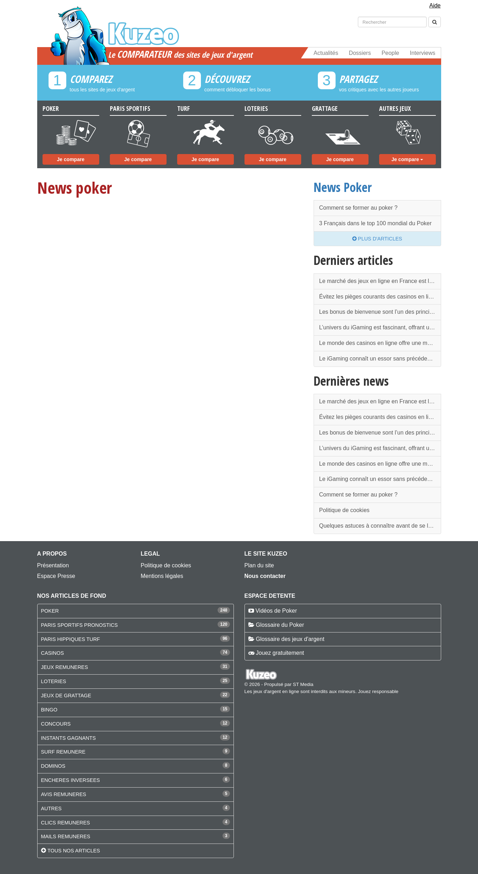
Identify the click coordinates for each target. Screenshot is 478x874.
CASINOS (52, 653)
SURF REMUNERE (63, 752)
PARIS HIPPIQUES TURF (70, 639)
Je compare (71, 159)
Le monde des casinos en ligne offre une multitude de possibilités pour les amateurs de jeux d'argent (380, 343)
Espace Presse (56, 576)
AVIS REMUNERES (63, 794)
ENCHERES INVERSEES (70, 780)
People (390, 53)
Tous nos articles (73, 850)
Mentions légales (162, 576)
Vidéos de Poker (276, 611)
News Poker (343, 186)
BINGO (49, 710)
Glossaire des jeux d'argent (290, 639)
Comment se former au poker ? (358, 208)
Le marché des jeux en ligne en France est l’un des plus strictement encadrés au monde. (380, 281)
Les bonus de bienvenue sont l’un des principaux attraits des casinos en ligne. (380, 312)
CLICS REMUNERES (65, 822)
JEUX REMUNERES (64, 667)
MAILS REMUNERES (65, 836)
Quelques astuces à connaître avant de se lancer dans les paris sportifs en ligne (380, 526)
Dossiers (360, 53)
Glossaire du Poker (280, 625)
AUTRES (51, 808)
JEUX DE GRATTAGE (66, 695)
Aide (434, 5)
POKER (50, 611)
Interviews (422, 53)
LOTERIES (53, 681)
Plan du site (259, 565)
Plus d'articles (377, 239)
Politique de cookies (344, 510)
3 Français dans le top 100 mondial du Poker (375, 223)
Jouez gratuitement (280, 653)
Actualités (326, 53)
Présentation (53, 565)
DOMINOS (53, 766)
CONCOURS (56, 724)
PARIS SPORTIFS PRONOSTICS (79, 625)
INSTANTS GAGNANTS (68, 738)
